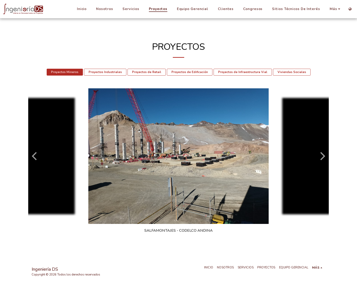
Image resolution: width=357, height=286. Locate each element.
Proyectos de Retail (146, 72)
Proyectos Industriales (105, 72)
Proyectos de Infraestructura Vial (242, 72)
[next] (322, 156)
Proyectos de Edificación (189, 72)
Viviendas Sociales (292, 72)
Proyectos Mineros (64, 72)
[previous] (35, 156)
